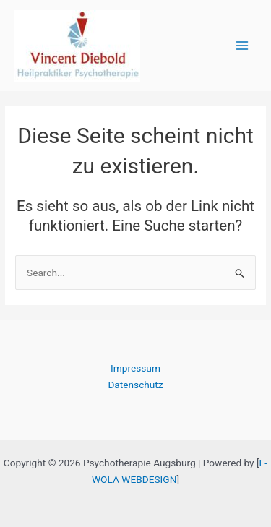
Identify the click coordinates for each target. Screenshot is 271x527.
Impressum (135, 368)
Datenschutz (135, 384)
